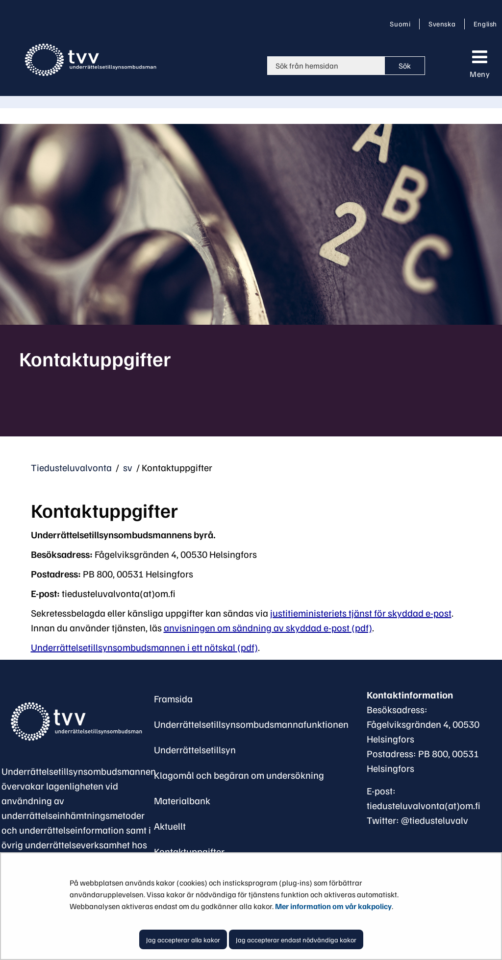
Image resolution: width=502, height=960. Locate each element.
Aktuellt (170, 825)
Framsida (173, 698)
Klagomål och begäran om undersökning (239, 774)
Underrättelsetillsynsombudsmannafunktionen (251, 724)
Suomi (402, 23)
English (485, 23)
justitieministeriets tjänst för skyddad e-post (361, 612)
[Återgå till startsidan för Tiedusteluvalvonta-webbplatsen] (92, 59)
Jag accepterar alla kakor (183, 940)
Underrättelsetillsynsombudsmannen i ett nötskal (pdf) (144, 647)
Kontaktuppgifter (189, 851)
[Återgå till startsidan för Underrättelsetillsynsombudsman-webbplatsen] (75, 721)
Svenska (443, 23)
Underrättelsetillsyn (195, 749)
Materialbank (182, 800)
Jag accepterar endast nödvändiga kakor (296, 940)
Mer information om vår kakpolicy (333, 906)
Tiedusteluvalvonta (71, 467)
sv (126, 467)
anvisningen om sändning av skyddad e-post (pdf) (268, 627)
